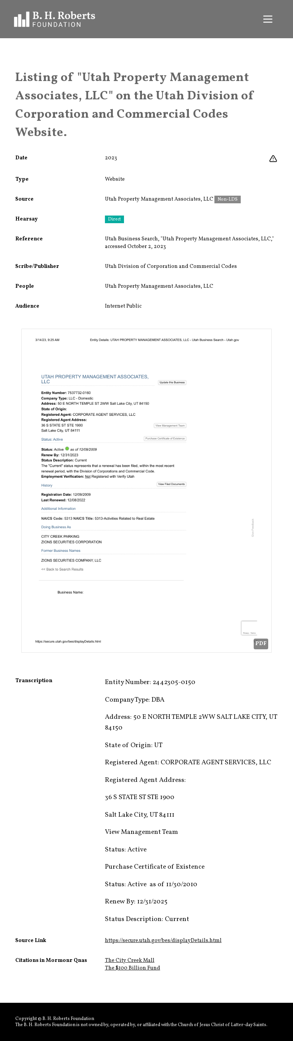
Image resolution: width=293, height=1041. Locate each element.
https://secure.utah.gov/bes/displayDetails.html (163, 940)
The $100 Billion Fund (132, 968)
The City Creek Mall (130, 960)
